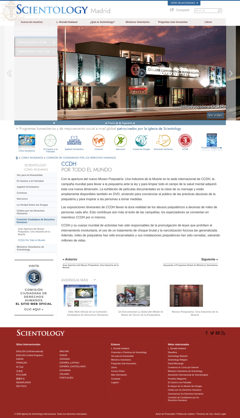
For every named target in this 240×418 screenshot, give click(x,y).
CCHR (185, 141)
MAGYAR (64, 351)
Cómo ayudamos (27, 151)
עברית (20, 366)
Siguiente (127, 123)
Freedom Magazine (211, 148)
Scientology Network (177, 356)
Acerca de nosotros (32, 22)
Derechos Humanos (163, 141)
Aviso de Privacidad (165, 414)
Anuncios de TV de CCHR (34, 51)
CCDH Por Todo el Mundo (31, 240)
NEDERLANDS (23, 382)
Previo (111, 123)
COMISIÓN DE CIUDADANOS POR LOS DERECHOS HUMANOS (81, 158)
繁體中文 (20, 379)
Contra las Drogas (141, 141)
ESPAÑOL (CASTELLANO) (73, 366)
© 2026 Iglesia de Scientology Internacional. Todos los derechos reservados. (50, 414)
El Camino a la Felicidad (50, 142)
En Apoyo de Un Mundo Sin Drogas (185, 386)
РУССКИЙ (21, 375)
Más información (119, 375)
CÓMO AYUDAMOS (32, 158)
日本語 (19, 371)
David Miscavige (176, 363)
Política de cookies (186, 414)
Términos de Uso (205, 414)
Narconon (121, 141)
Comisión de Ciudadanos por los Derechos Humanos (183, 398)
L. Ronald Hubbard (66, 22)
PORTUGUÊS (66, 378)
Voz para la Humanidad (30, 175)
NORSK (63, 355)
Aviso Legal (220, 414)
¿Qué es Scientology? (102, 22)
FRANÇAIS (21, 362)
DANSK (20, 359)
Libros (208, 22)
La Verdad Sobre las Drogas (32, 205)
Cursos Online (118, 371)
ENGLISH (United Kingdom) (29, 355)
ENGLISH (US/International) (29, 351)
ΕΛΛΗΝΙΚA (65, 370)
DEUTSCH (21, 386)
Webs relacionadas (184, 3)
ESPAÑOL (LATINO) (69, 362)
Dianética (172, 352)
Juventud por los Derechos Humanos (185, 394)
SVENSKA (65, 359)
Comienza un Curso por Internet (183, 367)
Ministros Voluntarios (138, 22)
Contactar (115, 379)
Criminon (99, 141)
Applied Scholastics (74, 141)
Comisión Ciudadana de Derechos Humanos (36, 221)
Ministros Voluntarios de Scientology (30, 248)
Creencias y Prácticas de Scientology (129, 352)
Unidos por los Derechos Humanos (31, 212)
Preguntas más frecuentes (172, 22)
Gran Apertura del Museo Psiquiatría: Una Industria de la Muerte (34, 232)
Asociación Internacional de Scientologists (188, 375)
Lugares (115, 382)
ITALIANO (64, 374)
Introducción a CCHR (32, 42)
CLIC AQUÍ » (33, 309)
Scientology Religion (177, 360)
